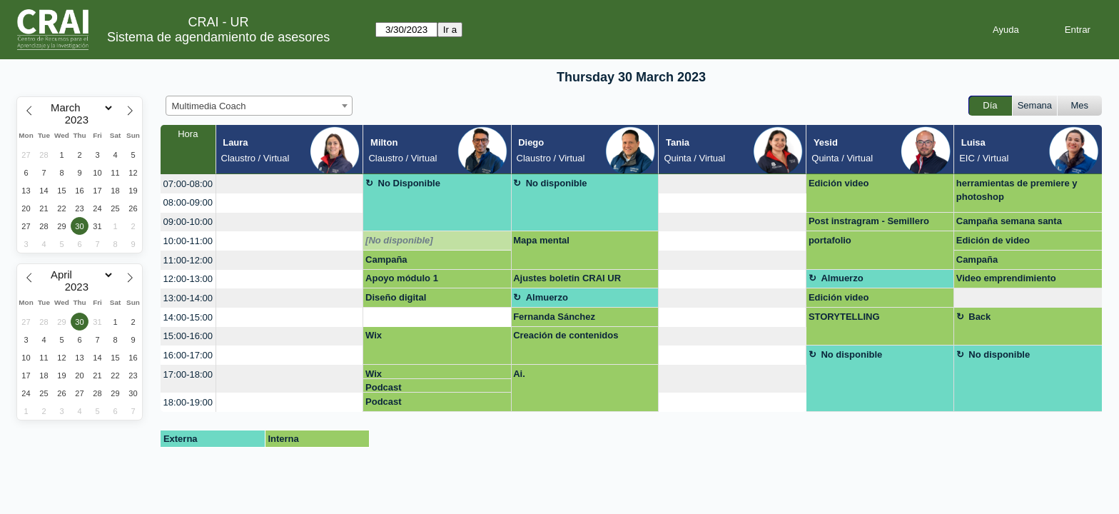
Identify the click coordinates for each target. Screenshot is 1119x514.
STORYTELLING (844, 316)
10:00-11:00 (188, 241)
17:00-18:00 (188, 374)
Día (990, 105)
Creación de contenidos (565, 335)
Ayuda (1006, 29)
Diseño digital (395, 297)
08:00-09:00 (188, 202)
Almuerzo (842, 278)
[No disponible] (399, 240)
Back (979, 316)
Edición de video (993, 240)
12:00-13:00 (188, 278)
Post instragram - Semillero (869, 221)
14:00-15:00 (188, 317)
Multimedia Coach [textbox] (209, 106)
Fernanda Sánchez (554, 316)
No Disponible (409, 183)
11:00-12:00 (188, 260)
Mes (1080, 105)
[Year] (80, 120)
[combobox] (259, 106)
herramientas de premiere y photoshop (1017, 190)
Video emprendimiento (1006, 278)
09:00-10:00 (188, 221)
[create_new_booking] (289, 183)
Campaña (386, 259)
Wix (373, 335)
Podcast (383, 387)
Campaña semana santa (1009, 221)
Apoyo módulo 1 (401, 278)
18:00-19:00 (188, 402)
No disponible (556, 183)
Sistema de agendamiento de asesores (218, 37)
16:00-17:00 (188, 355)
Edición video (839, 183)
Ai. (519, 373)
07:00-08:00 (188, 183)
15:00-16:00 (188, 336)
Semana (1035, 105)
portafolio (830, 240)
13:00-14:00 (188, 298)
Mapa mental (541, 240)
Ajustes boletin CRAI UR (567, 278)
